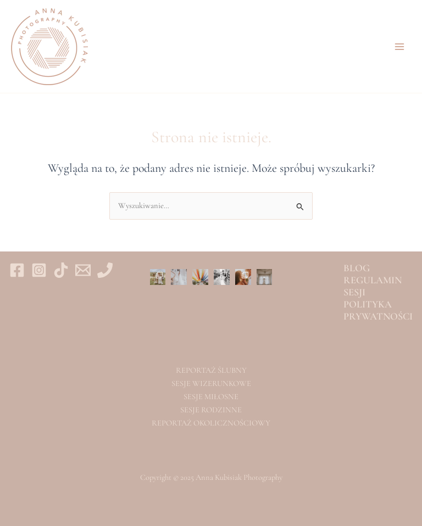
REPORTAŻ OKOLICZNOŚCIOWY (211, 423)
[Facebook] (17, 270)
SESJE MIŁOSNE (211, 396)
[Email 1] (83, 270)
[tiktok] (61, 270)
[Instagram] (39, 270)
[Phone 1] (105, 270)
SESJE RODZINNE (211, 410)
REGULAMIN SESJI (372, 286)
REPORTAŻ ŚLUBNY (211, 370)
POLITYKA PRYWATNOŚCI (378, 310)
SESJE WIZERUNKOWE (211, 383)
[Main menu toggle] (399, 46)
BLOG (356, 268)
